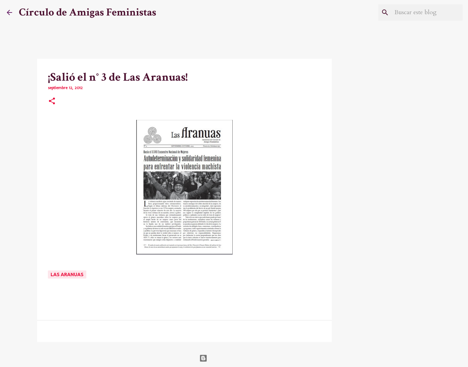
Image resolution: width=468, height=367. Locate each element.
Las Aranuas (67, 274)
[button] (52, 101)
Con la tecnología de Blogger (234, 358)
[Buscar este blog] (427, 12)
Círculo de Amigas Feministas (87, 12)
